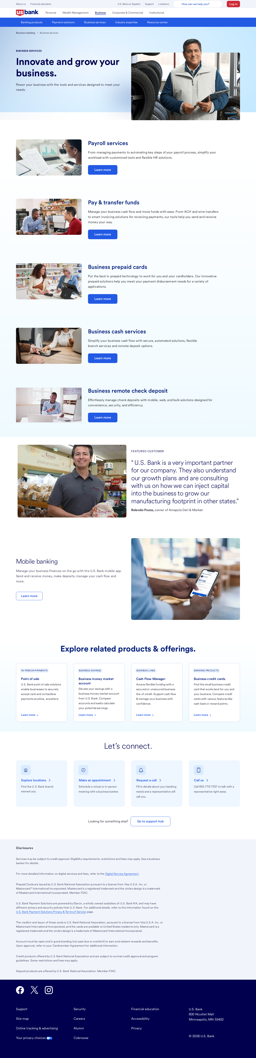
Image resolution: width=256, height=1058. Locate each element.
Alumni (79, 1028)
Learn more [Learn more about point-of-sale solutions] (30, 715)
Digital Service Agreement (122, 873)
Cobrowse (81, 1038)
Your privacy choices (34, 1038)
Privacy (136, 1028)
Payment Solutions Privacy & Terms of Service (51, 911)
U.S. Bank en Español (129, 4)
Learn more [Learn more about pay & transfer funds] (102, 234)
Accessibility (140, 1019)
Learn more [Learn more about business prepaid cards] (102, 299)
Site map (22, 1019)
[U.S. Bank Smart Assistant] (198, 4)
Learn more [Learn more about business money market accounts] (88, 715)
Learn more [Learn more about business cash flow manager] (145, 715)
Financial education (40, 4)
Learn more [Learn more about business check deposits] (102, 417)
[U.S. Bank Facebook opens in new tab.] (20, 990)
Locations (163, 4)
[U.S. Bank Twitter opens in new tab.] (34, 990)
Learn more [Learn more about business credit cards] (203, 715)
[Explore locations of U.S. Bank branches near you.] (36, 780)
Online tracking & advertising (37, 1028)
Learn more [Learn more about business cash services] (102, 358)
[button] (233, 4)
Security (80, 1009)
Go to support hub (150, 821)
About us (21, 4)
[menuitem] (27, 13)
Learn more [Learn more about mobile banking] (29, 596)
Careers (79, 1019)
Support (149, 4)
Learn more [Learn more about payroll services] (102, 170)
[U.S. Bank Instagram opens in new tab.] (49, 990)
